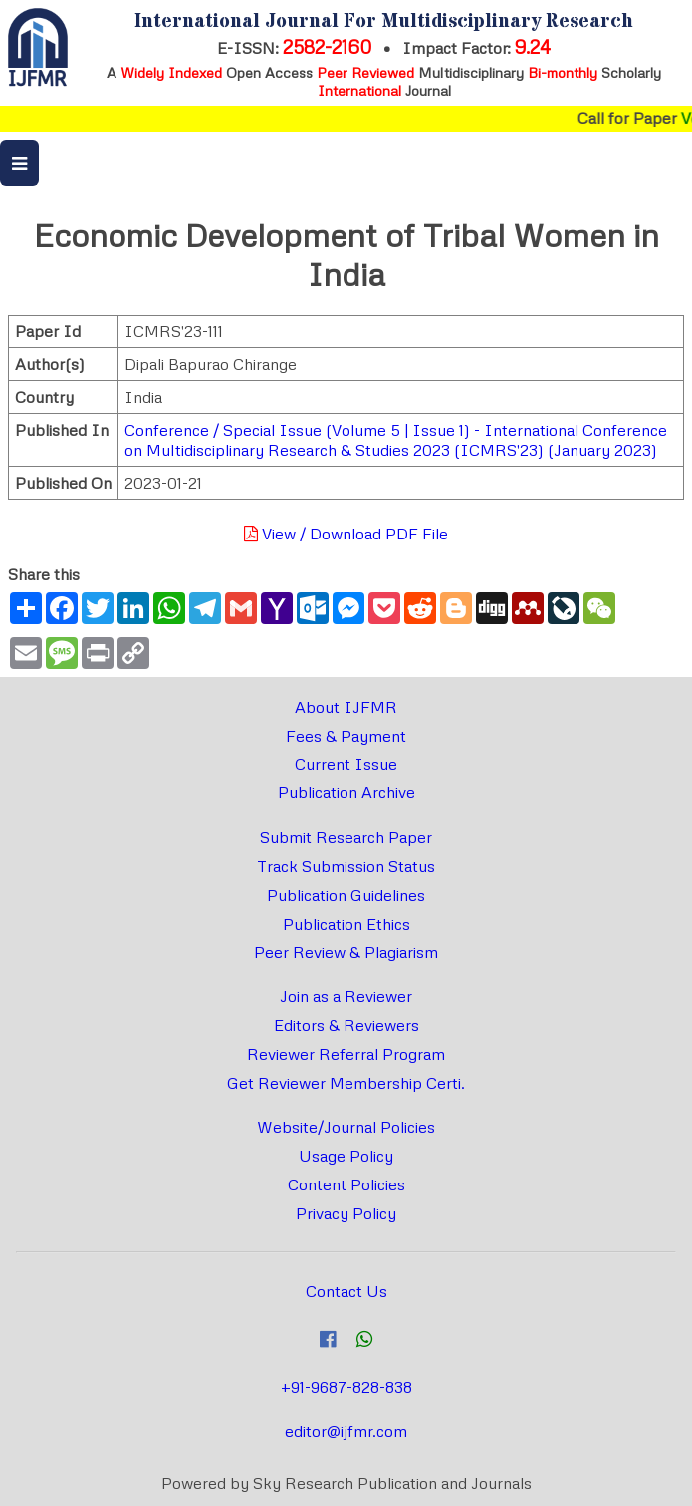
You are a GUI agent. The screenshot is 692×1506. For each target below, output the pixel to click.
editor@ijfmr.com (346, 1431)
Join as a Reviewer (346, 996)
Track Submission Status (346, 866)
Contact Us (346, 1291)
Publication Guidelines (346, 895)
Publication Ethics (346, 924)
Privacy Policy (346, 1213)
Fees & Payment (346, 736)
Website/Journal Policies (346, 1127)
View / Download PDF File (346, 533)
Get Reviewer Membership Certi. (346, 1083)
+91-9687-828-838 (346, 1387)
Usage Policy (346, 1156)
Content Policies (346, 1184)
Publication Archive (346, 792)
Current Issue (346, 764)
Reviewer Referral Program (346, 1054)
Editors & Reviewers (346, 1025)
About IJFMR (346, 707)
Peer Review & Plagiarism (346, 952)
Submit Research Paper (346, 837)
